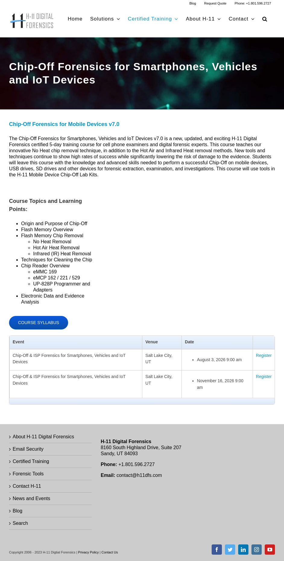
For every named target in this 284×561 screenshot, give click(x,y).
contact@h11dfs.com (139, 475)
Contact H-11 (27, 486)
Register (264, 355)
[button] (264, 19)
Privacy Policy (88, 552)
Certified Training (31, 461)
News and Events (31, 498)
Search (20, 523)
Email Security (28, 449)
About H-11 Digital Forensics (43, 436)
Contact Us (110, 552)
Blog (17, 510)
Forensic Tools (28, 473)
